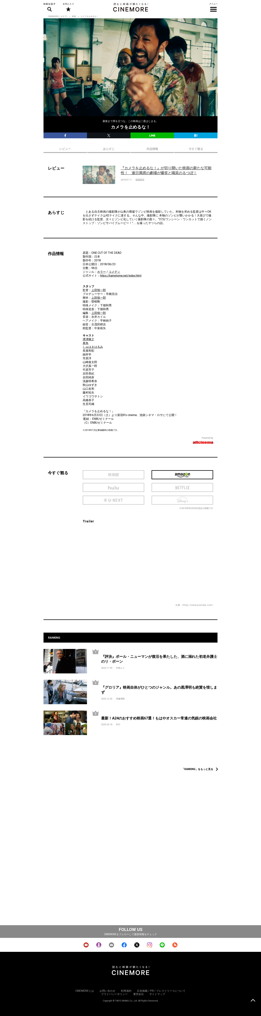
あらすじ (109, 149)
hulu (113, 487)
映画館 (113, 475)
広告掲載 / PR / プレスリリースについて (161, 990)
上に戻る (253, 1000)
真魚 (85, 343)
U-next (113, 500)
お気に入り (68, 7)
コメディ (114, 272)
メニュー (213, 7)
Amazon (182, 474)
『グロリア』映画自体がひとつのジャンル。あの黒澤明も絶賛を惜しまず (159, 689)
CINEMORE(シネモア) (57, 16)
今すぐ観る (196, 149)
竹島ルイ (120, 668)
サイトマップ (157, 994)
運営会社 (138, 994)
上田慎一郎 (98, 290)
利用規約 (126, 990)
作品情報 (152, 149)
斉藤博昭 (120, 699)
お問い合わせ (107, 990)
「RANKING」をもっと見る (197, 769)
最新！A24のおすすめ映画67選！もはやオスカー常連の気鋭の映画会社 (159, 718)
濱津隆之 (88, 339)
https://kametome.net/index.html (120, 275)
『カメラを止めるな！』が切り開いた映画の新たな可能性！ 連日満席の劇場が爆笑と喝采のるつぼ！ (166, 170)
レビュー (65, 149)
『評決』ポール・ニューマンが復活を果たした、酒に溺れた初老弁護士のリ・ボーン (159, 659)
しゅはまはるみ (93, 347)
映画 (74, 16)
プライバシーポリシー (114, 994)
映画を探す (49, 7)
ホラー (101, 272)
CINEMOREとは (84, 990)
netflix (182, 487)
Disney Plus (182, 500)
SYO (118, 724)
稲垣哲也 (140, 179)
